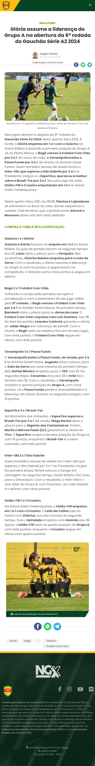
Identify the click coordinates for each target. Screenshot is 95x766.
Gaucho (51, 640)
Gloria (13, 640)
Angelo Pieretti (49, 54)
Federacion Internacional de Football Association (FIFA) (33, 729)
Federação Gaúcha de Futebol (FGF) (25, 702)
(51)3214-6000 (49, 751)
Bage (27, 640)
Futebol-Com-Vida (57, 646)
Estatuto (16, 722)
